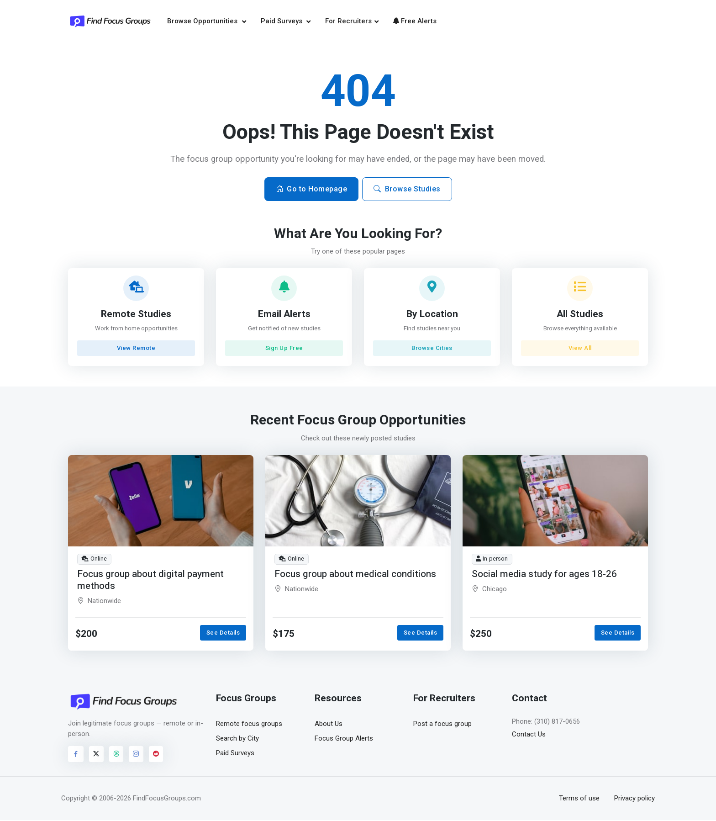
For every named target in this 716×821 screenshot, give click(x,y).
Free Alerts (415, 21)
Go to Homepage (311, 189)
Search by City (237, 739)
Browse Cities (432, 348)
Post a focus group (442, 724)
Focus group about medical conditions (355, 574)
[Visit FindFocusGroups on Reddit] (156, 755)
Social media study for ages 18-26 (545, 574)
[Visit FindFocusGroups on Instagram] (136, 755)
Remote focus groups (249, 724)
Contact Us (529, 735)
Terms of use (579, 799)
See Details (223, 633)
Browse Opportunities (203, 21)
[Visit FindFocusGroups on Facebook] (76, 755)
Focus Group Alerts (344, 739)
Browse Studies (407, 189)
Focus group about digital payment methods (150, 580)
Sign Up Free (284, 348)
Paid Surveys (282, 21)
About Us (328, 724)
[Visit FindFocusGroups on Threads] (116, 755)
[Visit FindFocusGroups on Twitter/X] (96, 755)
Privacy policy (634, 799)
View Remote (136, 348)
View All (579, 348)
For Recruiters (348, 21)
